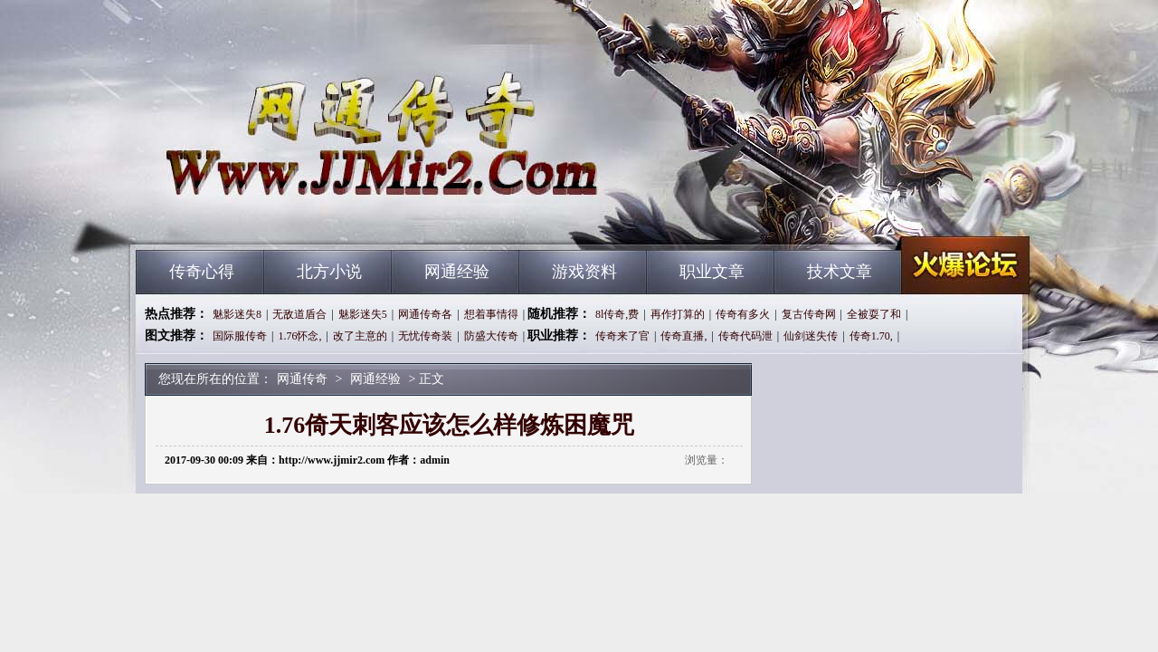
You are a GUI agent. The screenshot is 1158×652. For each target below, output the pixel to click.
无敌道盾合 (299, 314)
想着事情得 (491, 314)
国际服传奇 (240, 336)
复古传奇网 (809, 314)
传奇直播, (683, 336)
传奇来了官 (622, 336)
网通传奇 (308, 217)
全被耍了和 (874, 314)
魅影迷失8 (237, 314)
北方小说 (329, 272)
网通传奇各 (425, 314)
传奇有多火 (743, 314)
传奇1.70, (871, 336)
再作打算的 (677, 314)
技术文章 (839, 272)
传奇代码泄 (745, 336)
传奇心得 (201, 272)
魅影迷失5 (362, 314)
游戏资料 (584, 272)
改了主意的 (360, 336)
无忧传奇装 (425, 336)
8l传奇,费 (617, 314)
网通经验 (456, 272)
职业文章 (712, 272)
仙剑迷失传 (810, 336)
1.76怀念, (299, 336)
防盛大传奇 (491, 336)
